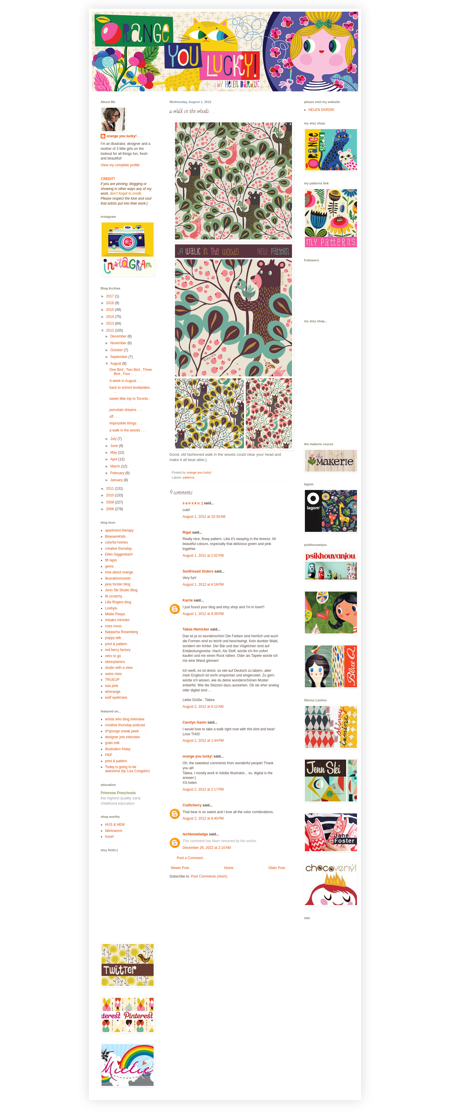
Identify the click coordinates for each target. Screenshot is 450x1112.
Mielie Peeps (115, 614)
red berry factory (117, 650)
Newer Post (180, 868)
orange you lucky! (198, 756)
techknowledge (195, 834)
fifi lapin (111, 560)
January (117, 480)
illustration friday (117, 749)
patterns (188, 477)
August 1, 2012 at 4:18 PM (203, 584)
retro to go (113, 656)
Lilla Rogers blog (118, 602)
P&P (108, 755)
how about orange (119, 572)
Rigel (187, 532)
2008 (110, 509)
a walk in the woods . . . (127, 430)
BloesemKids (115, 536)
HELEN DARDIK (321, 110)
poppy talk (113, 638)
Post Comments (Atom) (209, 876)
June (114, 446)
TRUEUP (112, 680)
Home (228, 868)
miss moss (113, 626)
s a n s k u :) (193, 503)
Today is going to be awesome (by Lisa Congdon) (127, 769)
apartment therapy (119, 530)
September (119, 357)
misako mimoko (117, 620)
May (114, 452)
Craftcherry (192, 805)
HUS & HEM (115, 825)
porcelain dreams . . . (125, 410)
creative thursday (118, 548)
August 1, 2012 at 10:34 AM (204, 517)
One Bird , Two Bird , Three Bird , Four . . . (130, 372)
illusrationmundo (117, 578)
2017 (110, 296)
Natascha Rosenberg (121, 632)
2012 (110, 330)
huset (109, 837)
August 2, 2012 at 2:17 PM (203, 789)
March (115, 466)
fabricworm (113, 831)
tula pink (111, 686)
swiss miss (113, 674)
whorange (113, 692)
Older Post (276, 868)
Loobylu (111, 608)
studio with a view (119, 668)
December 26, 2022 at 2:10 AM (207, 848)
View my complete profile (120, 165)
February (117, 473)
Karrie (188, 600)
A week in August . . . (125, 381)
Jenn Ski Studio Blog (121, 590)
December (119, 336)
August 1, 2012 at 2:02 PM (203, 556)
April (114, 459)
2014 (110, 317)
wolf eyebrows (116, 697)
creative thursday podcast (125, 725)
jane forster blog (117, 584)
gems (109, 566)
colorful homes (116, 542)
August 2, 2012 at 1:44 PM (203, 741)
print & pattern (116, 644)
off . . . (114, 416)
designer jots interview (122, 737)
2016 (110, 303)
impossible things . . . (125, 423)
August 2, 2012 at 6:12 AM (203, 707)
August (116, 363)
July (114, 439)
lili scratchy (113, 596)
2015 (110, 310)
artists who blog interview (124, 719)
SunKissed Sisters (198, 571)
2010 (110, 495)
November (119, 343)
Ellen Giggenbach (119, 554)
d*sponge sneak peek (122, 731)
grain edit (112, 743)
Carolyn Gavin (194, 722)
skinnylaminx (115, 662)
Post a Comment (190, 858)
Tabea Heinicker (196, 629)
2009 (110, 502)
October (117, 350)
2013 (110, 323)
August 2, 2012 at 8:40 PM (203, 818)
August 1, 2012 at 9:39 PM (203, 614)
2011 (110, 488)
